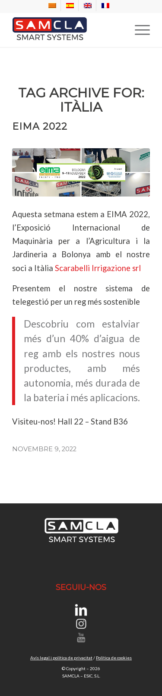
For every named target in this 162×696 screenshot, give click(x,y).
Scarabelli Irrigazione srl (98, 268)
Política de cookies (114, 657)
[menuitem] (52, 5)
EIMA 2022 (39, 126)
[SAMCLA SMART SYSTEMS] (67, 29)
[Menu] (138, 29)
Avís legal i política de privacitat (61, 657)
